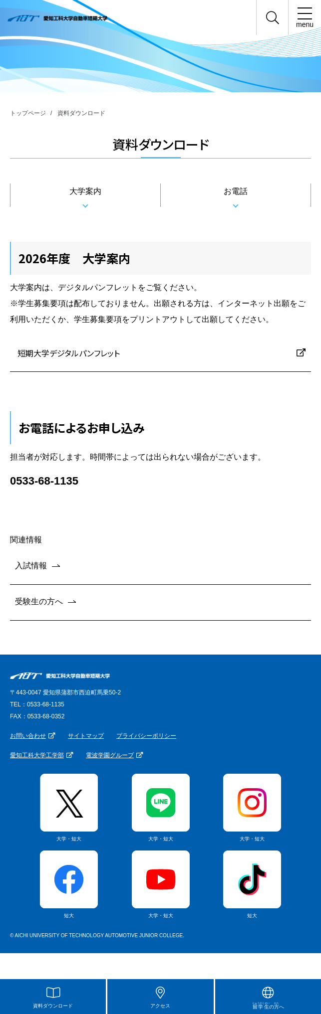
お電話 (236, 191)
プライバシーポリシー (146, 735)
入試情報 (31, 565)
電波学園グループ (110, 755)
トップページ (28, 113)
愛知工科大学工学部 (37, 755)
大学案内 (85, 191)
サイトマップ (86, 735)
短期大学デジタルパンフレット (68, 353)
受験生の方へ (39, 601)
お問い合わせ (28, 735)
